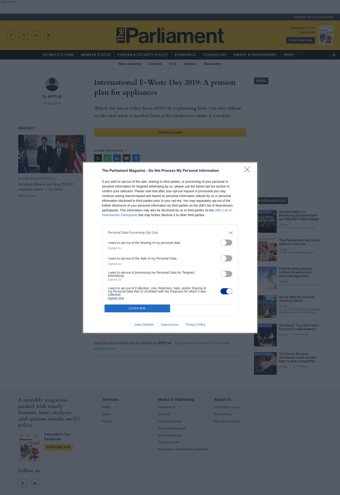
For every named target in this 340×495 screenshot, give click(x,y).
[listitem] (170, 232)
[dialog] (170, 247)
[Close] (248, 171)
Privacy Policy (195, 324)
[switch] (226, 243)
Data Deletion (144, 324)
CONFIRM (137, 308)
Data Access (170, 324)
